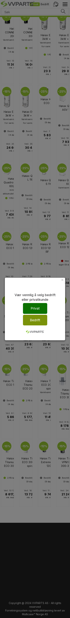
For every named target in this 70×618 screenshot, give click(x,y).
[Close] (62, 280)
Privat (35, 308)
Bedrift (35, 320)
